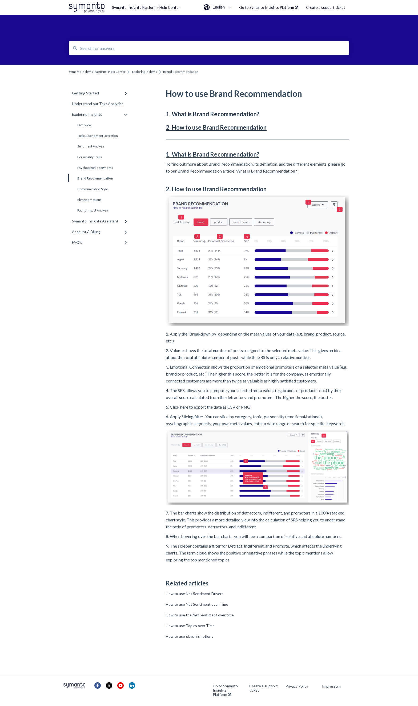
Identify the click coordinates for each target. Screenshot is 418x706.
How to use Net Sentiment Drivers (194, 593)
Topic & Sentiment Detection (97, 136)
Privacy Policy (297, 686)
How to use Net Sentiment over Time (197, 604)
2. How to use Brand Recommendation (216, 127)
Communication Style (92, 189)
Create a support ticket (263, 688)
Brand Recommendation (91, 178)
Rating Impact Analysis (93, 210)
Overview (84, 125)
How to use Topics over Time (190, 625)
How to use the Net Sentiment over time (200, 615)
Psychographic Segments (95, 168)
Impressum (331, 686)
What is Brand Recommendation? (266, 170)
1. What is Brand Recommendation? (212, 114)
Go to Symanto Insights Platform (225, 690)
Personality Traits (89, 157)
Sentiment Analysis (91, 146)
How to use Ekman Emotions (189, 636)
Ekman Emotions (89, 200)
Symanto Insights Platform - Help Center (146, 7)
